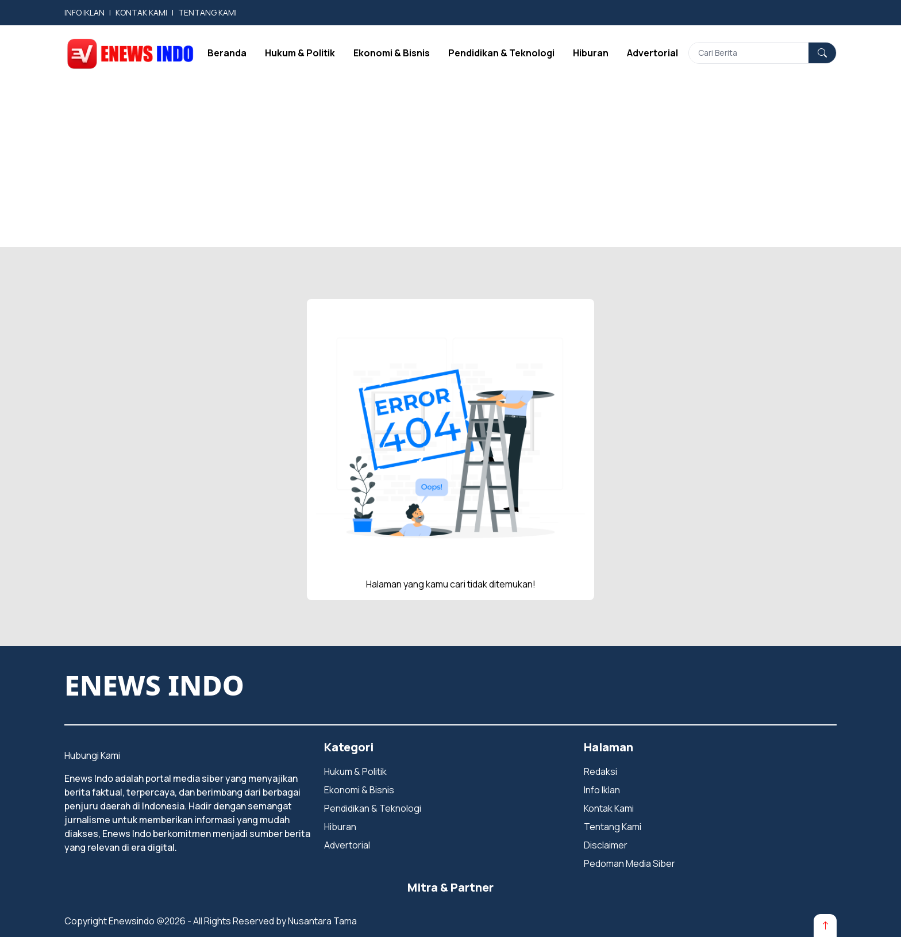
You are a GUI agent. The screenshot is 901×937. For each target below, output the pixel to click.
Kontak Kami (609, 808)
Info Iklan (602, 790)
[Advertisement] (450, 166)
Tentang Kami (612, 826)
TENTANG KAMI (207, 12)
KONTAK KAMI (141, 12)
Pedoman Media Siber (629, 863)
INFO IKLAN (84, 12)
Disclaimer (605, 845)
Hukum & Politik (300, 53)
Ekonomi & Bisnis (391, 53)
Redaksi (600, 771)
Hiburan (591, 53)
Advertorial (652, 53)
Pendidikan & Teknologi (501, 53)
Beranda (227, 53)
